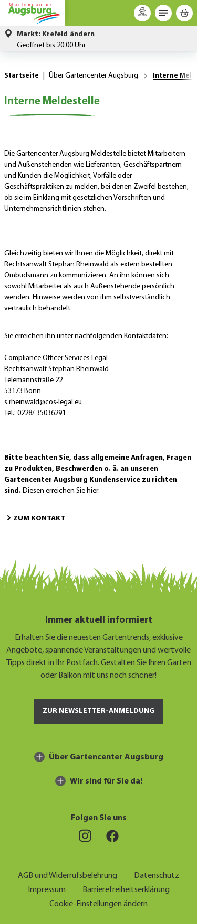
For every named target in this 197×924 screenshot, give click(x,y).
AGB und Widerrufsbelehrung (67, 874)
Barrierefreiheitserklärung (126, 888)
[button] (56, 34)
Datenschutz (156, 874)
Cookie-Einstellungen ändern (98, 902)
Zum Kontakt (35, 518)
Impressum (47, 888)
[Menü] (163, 13)
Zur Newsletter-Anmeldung (98, 711)
